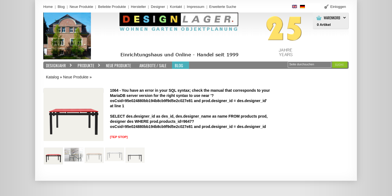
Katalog (52, 77)
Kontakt (176, 7)
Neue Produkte (81, 7)
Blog (61, 7)
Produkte (87, 65)
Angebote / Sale (152, 65)
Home (48, 7)
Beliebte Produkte (112, 7)
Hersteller (138, 7)
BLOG (179, 65)
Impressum (195, 7)
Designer (158, 7)
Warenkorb (332, 17)
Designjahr (57, 65)
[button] (339, 65)
